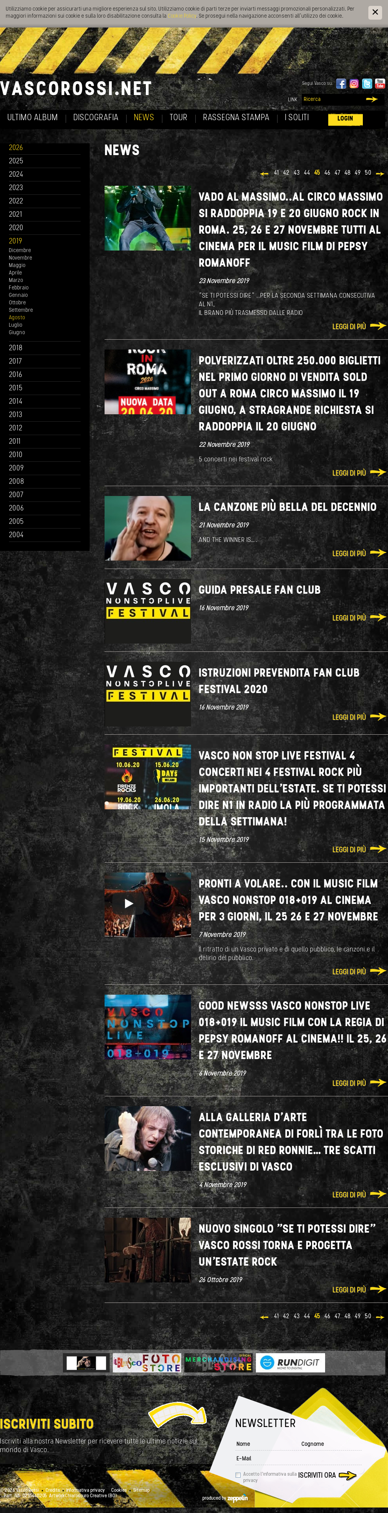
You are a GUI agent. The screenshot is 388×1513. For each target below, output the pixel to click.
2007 (16, 495)
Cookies (119, 1490)
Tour (179, 118)
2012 (16, 428)
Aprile (15, 273)
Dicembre (20, 251)
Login (345, 118)
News (144, 118)
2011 (15, 442)
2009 (16, 468)
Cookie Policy (182, 16)
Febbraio (19, 288)
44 (307, 173)
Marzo (16, 281)
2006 (16, 508)
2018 (16, 348)
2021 (15, 215)
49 (358, 173)
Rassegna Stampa (236, 118)
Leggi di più (349, 327)
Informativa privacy (85, 1490)
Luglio (15, 325)
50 (368, 173)
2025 (16, 161)
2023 (16, 188)
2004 (16, 535)
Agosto (17, 318)
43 (297, 173)
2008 (16, 482)
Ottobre (17, 303)
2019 (15, 241)
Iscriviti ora (317, 1476)
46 (327, 173)
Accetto (270, 1477)
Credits (53, 1490)
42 (286, 173)
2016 (15, 375)
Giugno (17, 333)
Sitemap (141, 1490)
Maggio (17, 266)
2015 (16, 388)
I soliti (297, 118)
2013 (15, 415)
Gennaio (18, 295)
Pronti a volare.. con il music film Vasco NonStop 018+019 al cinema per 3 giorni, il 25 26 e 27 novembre (289, 901)
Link (293, 100)
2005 (16, 522)
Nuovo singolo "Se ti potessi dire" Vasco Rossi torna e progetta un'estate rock (287, 1246)
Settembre (21, 310)
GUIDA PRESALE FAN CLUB (260, 591)
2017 (15, 362)
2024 (16, 175)
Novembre (20, 258)
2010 (16, 455)
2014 (16, 402)
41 (276, 173)
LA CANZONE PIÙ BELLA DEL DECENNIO (289, 508)
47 (337, 173)
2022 (16, 201)
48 (347, 173)
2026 (16, 148)
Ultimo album (32, 118)
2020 (16, 228)
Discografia (96, 118)
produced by (225, 1498)
